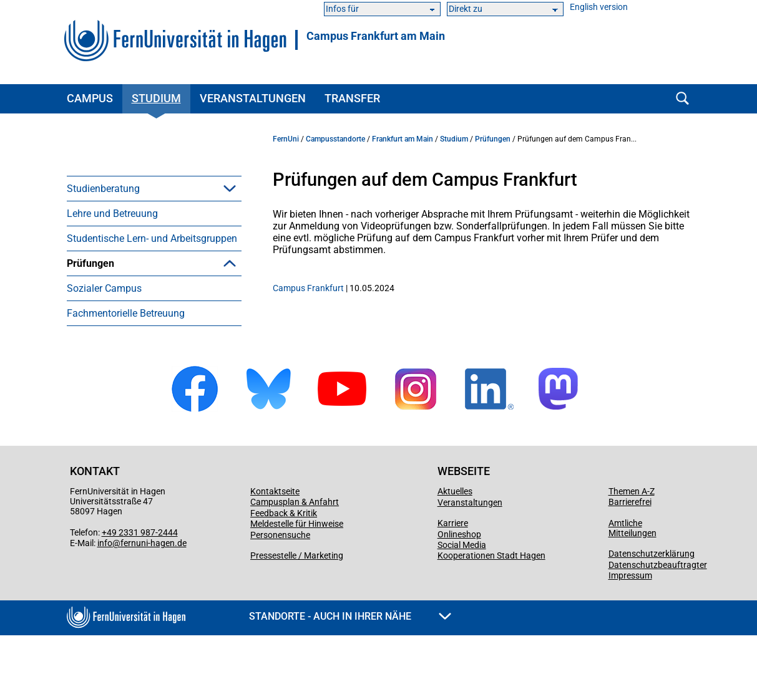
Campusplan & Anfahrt (294, 564)
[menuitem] (154, 188)
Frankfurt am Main (402, 139)
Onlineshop (459, 596)
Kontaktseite (275, 553)
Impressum (630, 637)
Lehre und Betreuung (112, 213)
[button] (230, 188)
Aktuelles (454, 553)
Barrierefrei (630, 564)
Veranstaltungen (253, 98)
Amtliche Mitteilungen (632, 590)
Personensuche (280, 597)
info (104, 605)
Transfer (352, 98)
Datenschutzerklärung (651, 615)
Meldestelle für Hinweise (296, 585)
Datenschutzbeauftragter (657, 627)
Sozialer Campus (104, 350)
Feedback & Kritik (283, 575)
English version (599, 7)
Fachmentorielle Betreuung (126, 375)
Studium (156, 98)
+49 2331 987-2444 (140, 594)
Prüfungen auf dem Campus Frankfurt (148, 294)
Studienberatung (103, 189)
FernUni (286, 139)
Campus (90, 98)
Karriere (452, 585)
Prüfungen (90, 263)
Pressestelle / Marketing (296, 617)
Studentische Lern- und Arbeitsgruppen (152, 238)
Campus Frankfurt (308, 288)
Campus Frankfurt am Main (375, 36)
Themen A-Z (631, 553)
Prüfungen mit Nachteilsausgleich (160, 325)
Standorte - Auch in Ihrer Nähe (350, 678)
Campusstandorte (335, 139)
